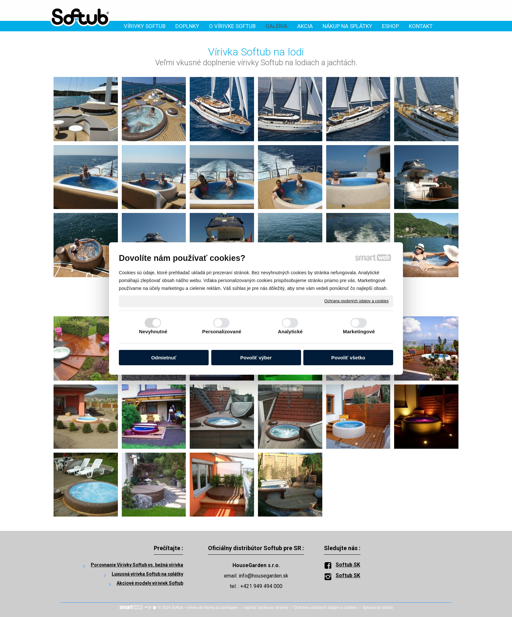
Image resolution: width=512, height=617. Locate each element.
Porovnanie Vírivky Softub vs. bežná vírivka (137, 564)
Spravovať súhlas (377, 607)
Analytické (290, 331)
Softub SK (348, 565)
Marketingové (359, 331)
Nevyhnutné (153, 331)
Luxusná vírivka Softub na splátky (147, 574)
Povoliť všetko (348, 357)
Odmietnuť (163, 357)
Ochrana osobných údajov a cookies (356, 301)
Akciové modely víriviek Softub (150, 583)
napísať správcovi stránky (266, 607)
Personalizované (221, 331)
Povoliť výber (256, 357)
